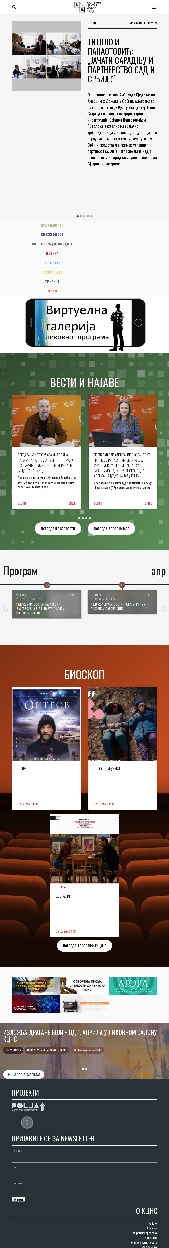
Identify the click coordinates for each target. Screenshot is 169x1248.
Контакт (152, 1190)
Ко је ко (152, 1185)
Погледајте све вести (58, 490)
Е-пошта (18, 1113)
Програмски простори (144, 1195)
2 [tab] (81, 216)
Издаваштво (46, 225)
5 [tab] (91, 216)
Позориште (123, 244)
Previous (5, 572)
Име (14, 1129)
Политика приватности (143, 1204)
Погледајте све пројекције (84, 907)
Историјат (151, 1199)
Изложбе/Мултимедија (46, 234)
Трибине (46, 253)
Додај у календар (24, 1037)
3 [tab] (84, 216)
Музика (122, 234)
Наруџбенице (149, 1214)
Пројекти (46, 244)
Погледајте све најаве (111, 490)
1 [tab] (77, 216)
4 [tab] (88, 216)
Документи (150, 1218)
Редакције (150, 1223)
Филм (122, 253)
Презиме (17, 1145)
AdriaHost (70, 1242)
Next (164, 572)
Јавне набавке (148, 1209)
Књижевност (122, 225)
